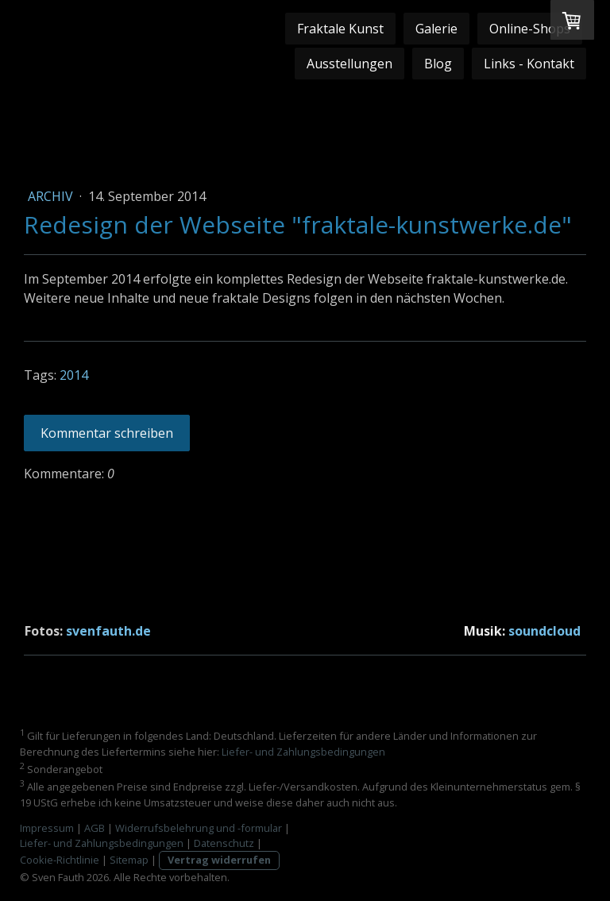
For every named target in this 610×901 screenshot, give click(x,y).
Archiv (52, 196)
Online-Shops (529, 28)
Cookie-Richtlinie (59, 860)
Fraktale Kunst (340, 28)
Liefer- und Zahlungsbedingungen (303, 751)
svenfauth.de (108, 631)
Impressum (47, 828)
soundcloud (544, 631)
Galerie (436, 28)
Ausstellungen (349, 63)
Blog (438, 63)
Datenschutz (224, 843)
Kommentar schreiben (107, 433)
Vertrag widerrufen (219, 860)
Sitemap (129, 860)
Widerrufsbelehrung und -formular (198, 828)
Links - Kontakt (529, 63)
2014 (74, 375)
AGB (94, 828)
